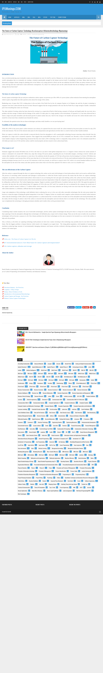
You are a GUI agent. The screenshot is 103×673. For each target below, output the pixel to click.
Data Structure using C (84, 301)
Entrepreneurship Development (86, 353)
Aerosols (81, 83)
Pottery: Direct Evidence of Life (13, 318)
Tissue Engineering (83, 633)
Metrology (81, 493)
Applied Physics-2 (83, 99)
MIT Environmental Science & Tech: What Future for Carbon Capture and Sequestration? (32, 269)
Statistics (93, 611)
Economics (81, 340)
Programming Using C (84, 578)
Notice (92, 506)
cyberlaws (81, 288)
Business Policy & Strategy (85, 220)
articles (24, 35)
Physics (81, 539)
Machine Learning (83, 458)
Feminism (90, 363)
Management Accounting (84, 461)
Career (80, 226)
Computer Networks (83, 269)
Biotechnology (82, 168)
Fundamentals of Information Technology (88, 383)
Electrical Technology (84, 344)
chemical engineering (38, 35)
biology (92, 161)
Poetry (80, 542)
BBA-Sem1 (81, 122)
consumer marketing (83, 279)
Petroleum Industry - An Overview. (14, 314)
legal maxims (82, 445)
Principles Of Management (85, 555)
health (80, 393)
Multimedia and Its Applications (86, 497)
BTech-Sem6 (93, 181)
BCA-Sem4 (91, 152)
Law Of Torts (82, 441)
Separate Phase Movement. (85, 601)
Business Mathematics (84, 210)
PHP (80, 536)
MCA (6, 2)
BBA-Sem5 (81, 129)
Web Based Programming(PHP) (86, 653)
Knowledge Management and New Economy (88, 438)
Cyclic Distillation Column (85, 292)
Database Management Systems (86, 311)
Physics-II (89, 539)
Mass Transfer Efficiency (84, 474)
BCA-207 (90, 139)
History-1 (89, 393)
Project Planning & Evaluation (85, 581)
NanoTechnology (83, 506)
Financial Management (84, 370)
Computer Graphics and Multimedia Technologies (87, 266)
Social (90, 604)
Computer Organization (84, 272)
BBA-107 (92, 116)
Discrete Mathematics (84, 331)
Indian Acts (81, 409)
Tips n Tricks (82, 630)
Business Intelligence (84, 204)
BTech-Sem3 (82, 178)
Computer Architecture (84, 259)
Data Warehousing (83, 308)
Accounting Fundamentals (85, 77)
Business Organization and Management (88, 217)
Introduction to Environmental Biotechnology (17, 320)
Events (92, 360)
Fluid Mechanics (82, 373)
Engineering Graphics (84, 347)
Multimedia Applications (84, 500)
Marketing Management (84, 467)
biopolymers (82, 165)
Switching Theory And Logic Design (87, 617)
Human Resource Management (86, 399)
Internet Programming (84, 419)
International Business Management (87, 415)
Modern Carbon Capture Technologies (15, 325)
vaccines (88, 637)
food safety (93, 373)
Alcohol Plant (91, 83)
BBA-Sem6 (91, 129)
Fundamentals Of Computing (85, 380)
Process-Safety (82, 562)
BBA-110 (81, 119)
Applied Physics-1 (83, 96)
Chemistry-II (82, 239)
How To (80, 396)
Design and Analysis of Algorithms (86, 321)
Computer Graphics (83, 262)
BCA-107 (81, 139)
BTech (25, 2)
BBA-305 (89, 119)
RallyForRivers (82, 594)
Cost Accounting (82, 285)
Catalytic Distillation (92, 230)
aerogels (94, 80)
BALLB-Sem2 (92, 113)
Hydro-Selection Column (84, 406)
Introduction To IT (83, 425)
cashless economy (91, 226)
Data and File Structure (84, 295)
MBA (22, 2)
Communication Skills (84, 243)
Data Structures (82, 305)
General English (82, 389)
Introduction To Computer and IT (86, 422)
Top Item (52, 17)
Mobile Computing (92, 493)
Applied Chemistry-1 (83, 90)
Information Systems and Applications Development (87, 412)
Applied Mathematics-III (84, 93)
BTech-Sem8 (92, 184)
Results (94, 598)
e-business (81, 337)
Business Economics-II (84, 197)
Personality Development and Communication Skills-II (85, 533)
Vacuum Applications (83, 640)
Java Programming (83, 432)
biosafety (92, 165)
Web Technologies (83, 656)
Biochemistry (82, 158)
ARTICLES (15, 2)
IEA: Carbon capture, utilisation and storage (18, 273)
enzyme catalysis (83, 360)
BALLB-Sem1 (82, 113)
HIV (96, 393)
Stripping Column (92, 614)
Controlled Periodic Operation (86, 282)
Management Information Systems (86, 464)
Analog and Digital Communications (87, 86)
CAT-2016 (81, 230)
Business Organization (84, 213)
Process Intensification (84, 559)
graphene (93, 389)
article (80, 106)
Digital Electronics (83, 327)
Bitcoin (92, 168)
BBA (19, 2)
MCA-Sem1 (92, 484)
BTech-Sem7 (82, 184)
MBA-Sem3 (91, 480)
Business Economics (83, 191)
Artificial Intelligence (83, 109)
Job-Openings (82, 435)
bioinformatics (82, 161)
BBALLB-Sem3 (82, 135)
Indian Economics (93, 409)
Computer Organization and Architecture (88, 275)
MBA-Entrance (82, 477)
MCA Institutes (82, 484)
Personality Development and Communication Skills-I (85, 530)
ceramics (81, 233)
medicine (91, 490)
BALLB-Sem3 (82, 116)
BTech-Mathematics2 (84, 171)
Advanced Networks (83, 80)
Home (9, 17)
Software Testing (83, 611)
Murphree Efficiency (83, 503)
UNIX (94, 633)
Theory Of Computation (84, 627)
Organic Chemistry (83, 523)
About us (10, 2)
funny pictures (82, 386)
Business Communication (84, 187)
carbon (29, 35)
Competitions (30, 2)
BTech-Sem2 (93, 174)
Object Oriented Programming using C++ (88, 513)
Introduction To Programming (85, 428)
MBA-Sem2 (81, 480)
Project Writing (82, 585)
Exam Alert (81, 363)
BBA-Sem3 (81, 126)
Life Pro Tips (92, 445)
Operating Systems (83, 516)
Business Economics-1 (84, 194)
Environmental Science (84, 357)
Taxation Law (82, 620)
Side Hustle (81, 604)
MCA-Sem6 (81, 490)
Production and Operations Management (88, 572)
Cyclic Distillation (92, 288)
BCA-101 (92, 135)
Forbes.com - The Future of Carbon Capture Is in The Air (20, 266)
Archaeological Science (84, 103)
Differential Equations (84, 324)
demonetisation (82, 318)
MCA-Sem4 (92, 487)
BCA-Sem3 (81, 152)
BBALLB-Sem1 (82, 132)
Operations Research (84, 520)
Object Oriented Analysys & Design (86, 510)
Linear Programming (83, 448)
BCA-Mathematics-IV (83, 145)
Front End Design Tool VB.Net (85, 376)
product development (84, 565)
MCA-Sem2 (81, 487)
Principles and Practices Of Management (88, 546)
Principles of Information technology (87, 552)
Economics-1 (91, 340)
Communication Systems (84, 253)
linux (92, 451)
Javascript (94, 432)
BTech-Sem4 (93, 178)
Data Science (82, 298)
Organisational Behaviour (84, 526)
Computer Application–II (84, 256)
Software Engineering (84, 607)
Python (80, 588)
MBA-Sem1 (92, 477)
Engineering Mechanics (84, 350)
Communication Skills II (84, 249)
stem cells (81, 614)
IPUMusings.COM (11, 9)
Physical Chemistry (90, 536)
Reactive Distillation (83, 598)
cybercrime (93, 285)
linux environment (83, 454)
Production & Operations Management (87, 568)
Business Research (83, 223)
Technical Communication (85, 624)
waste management (83, 650)
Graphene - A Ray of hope (11, 316)
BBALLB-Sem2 (93, 132)
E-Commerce (91, 337)
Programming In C (83, 575)
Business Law (82, 207)
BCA (3, 2)
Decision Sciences (83, 314)
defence (94, 314)
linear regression (83, 451)
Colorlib (9, 670)
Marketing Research (83, 471)
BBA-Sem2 (91, 122)
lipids (93, 454)
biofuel (92, 158)
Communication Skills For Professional (87, 246)
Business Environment (84, 200)
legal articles (92, 441)
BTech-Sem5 (82, 181)
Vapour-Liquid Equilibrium (85, 647)
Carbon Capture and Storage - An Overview (16, 323)
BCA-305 (81, 142)
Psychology (93, 585)
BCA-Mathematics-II (92, 142)
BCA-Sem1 (81, 148)
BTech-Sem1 (82, 174)
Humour (81, 402)
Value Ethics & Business (84, 643)
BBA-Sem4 (91, 126)
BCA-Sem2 (91, 148)
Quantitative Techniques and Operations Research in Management (88, 592)
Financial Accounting (84, 366)
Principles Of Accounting (84, 549)
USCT (80, 637)
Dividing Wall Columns (84, 334)
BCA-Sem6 (91, 155)
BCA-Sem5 (81, 155)
